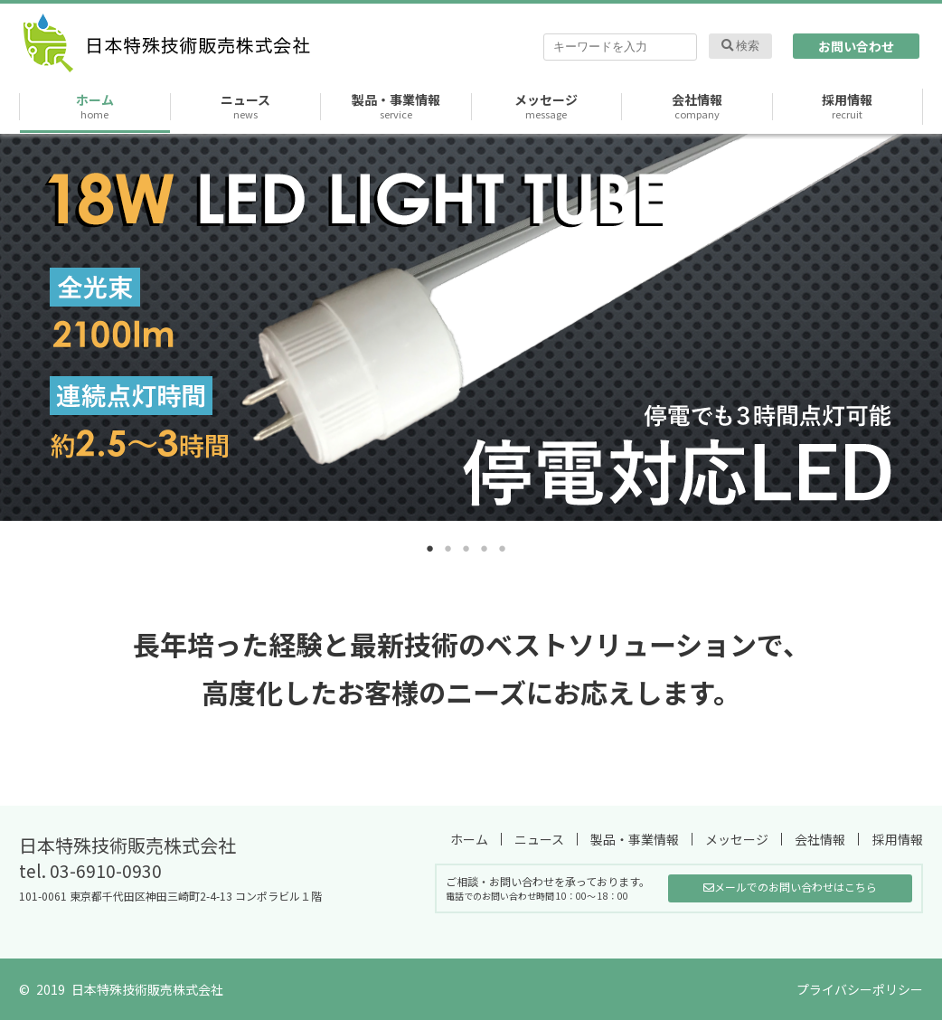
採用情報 (847, 106)
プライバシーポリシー (859, 989)
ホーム (95, 106)
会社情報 (697, 106)
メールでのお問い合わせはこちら (790, 886)
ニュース (245, 106)
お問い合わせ (856, 46)
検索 (740, 45)
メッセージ (546, 106)
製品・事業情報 (396, 106)
